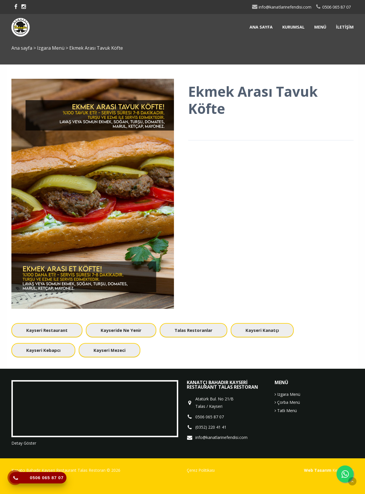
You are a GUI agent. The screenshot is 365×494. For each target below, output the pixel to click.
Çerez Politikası (201, 470)
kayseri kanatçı (262, 330)
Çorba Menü (287, 402)
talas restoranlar (193, 330)
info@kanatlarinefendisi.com (281, 7)
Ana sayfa (261, 27)
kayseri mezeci (109, 350)
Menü (320, 27)
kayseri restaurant (47, 330)
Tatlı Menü (286, 410)
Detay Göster (23, 443)
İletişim (345, 27)
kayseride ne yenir (121, 330)
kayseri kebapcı (43, 350)
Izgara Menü (51, 48)
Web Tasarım (317, 470)
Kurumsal (293, 27)
